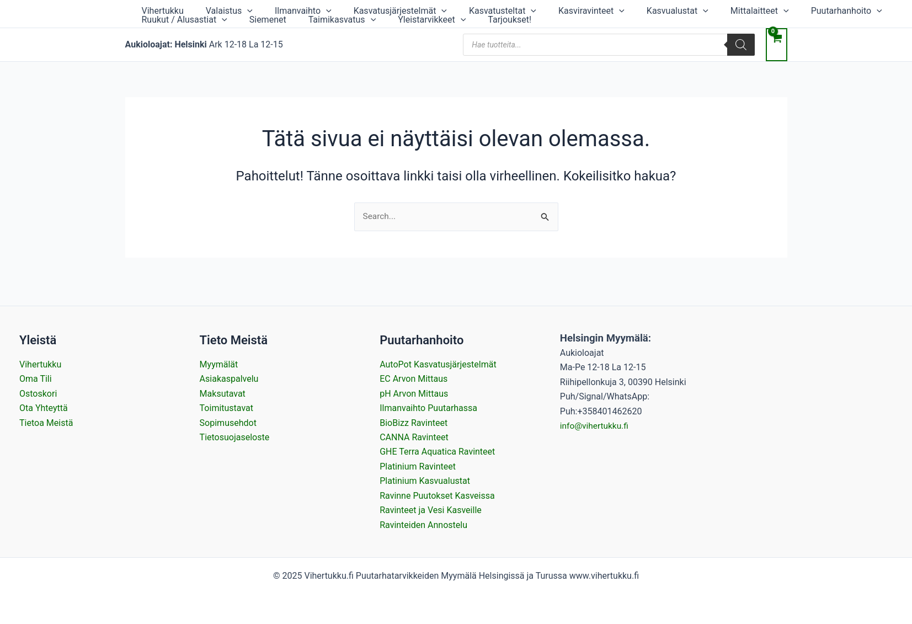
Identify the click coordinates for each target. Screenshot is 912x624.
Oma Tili (35, 379)
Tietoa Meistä (46, 423)
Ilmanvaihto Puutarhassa (428, 408)
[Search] (741, 57)
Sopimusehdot (228, 423)
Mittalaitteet (677, 9)
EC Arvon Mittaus (413, 379)
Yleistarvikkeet (248, 29)
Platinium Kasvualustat (425, 481)
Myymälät (219, 364)
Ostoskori (38, 393)
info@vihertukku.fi (595, 425)
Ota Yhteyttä (43, 408)
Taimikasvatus (170, 29)
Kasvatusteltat (453, 9)
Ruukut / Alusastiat (842, 9)
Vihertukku (157, 9)
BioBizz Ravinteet (413, 423)
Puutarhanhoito (752, 9)
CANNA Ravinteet (414, 437)
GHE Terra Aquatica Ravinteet (437, 452)
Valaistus (212, 9)
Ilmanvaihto (275, 9)
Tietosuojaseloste (235, 437)
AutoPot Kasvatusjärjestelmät (438, 364)
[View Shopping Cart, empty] (776, 56)
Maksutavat (223, 393)
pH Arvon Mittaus (414, 393)
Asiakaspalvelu (229, 379)
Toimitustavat (226, 408)
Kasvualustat (606, 9)
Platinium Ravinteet (418, 466)
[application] (230, 10)
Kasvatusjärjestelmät (361, 9)
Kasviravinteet (531, 9)
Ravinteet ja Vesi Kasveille (431, 510)
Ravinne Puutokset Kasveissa (437, 495)
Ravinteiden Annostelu (423, 525)
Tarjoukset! (315, 29)
